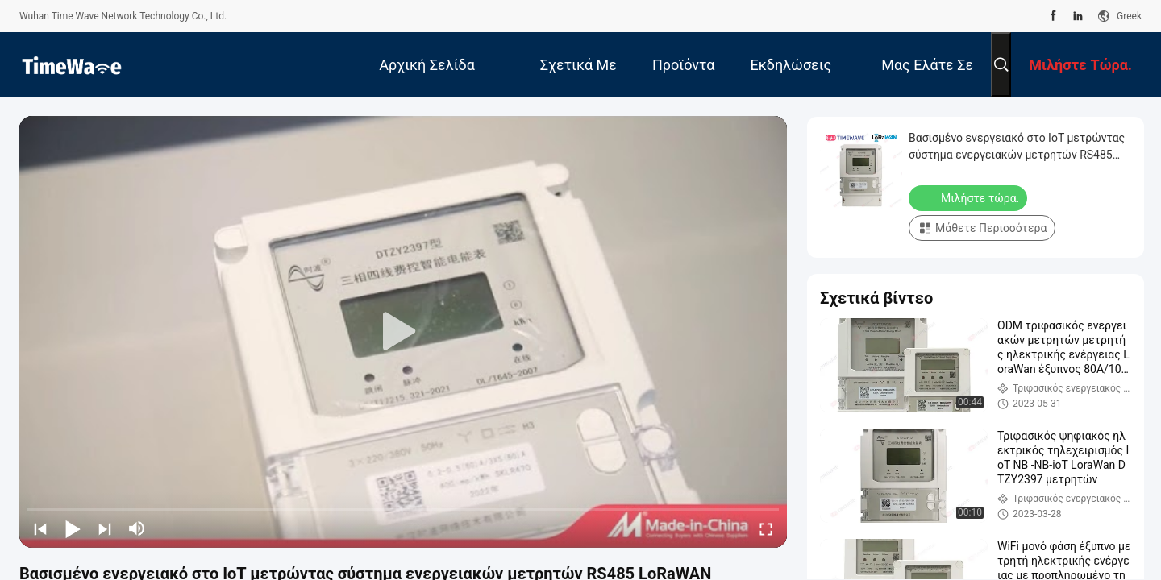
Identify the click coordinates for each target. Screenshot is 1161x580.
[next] (105, 528)
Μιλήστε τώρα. (969, 197)
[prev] (40, 528)
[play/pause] (72, 528)
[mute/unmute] (137, 528)
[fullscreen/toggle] (766, 528)
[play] (403, 332)
